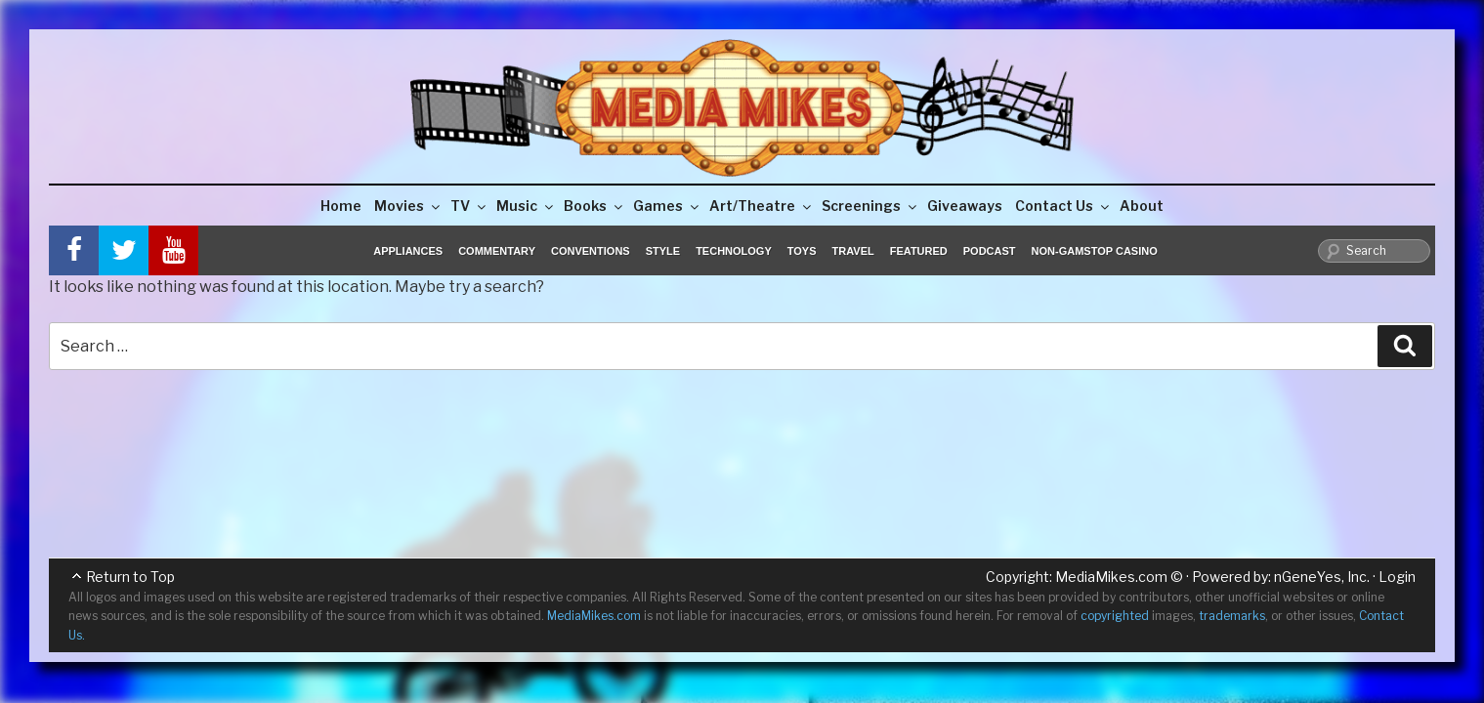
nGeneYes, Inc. (1322, 576)
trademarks (1232, 615)
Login (1397, 576)
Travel (853, 251)
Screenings (870, 205)
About (1142, 205)
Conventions (590, 251)
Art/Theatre (761, 205)
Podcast (989, 251)
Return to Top (130, 576)
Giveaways (964, 205)
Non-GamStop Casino (1095, 251)
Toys (802, 251)
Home (340, 205)
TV (469, 205)
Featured (919, 251)
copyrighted (1115, 615)
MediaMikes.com (1111, 576)
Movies (408, 205)
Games (667, 205)
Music (526, 205)
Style (663, 251)
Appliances (408, 251)
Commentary (496, 251)
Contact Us (1063, 205)
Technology (734, 251)
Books (594, 205)
